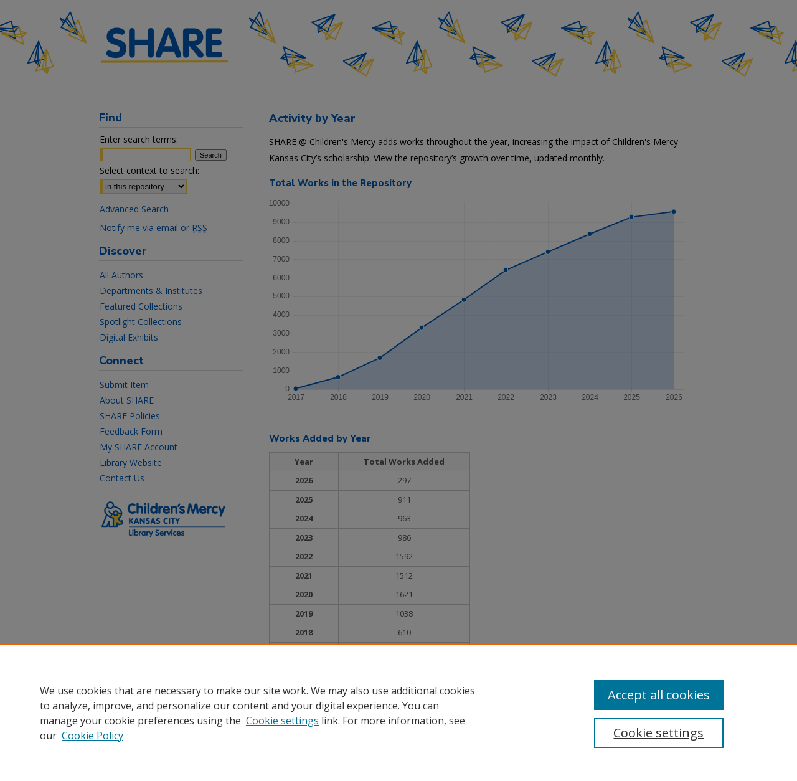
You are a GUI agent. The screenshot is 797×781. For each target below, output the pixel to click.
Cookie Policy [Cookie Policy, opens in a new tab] (92, 735)
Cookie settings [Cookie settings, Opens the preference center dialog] (658, 732)
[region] (398, 712)
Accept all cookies (659, 694)
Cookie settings (282, 720)
